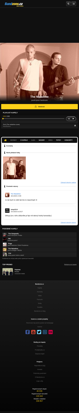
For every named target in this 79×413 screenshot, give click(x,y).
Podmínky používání (39, 373)
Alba (33, 140)
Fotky (58, 140)
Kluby (40, 303)
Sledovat (39, 106)
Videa (50, 140)
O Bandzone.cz (40, 377)
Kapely (40, 288)
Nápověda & (39, 365)
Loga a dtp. (39, 381)
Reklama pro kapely (70, 264)
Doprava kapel (39, 354)
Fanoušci (40, 299)
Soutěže (39, 307)
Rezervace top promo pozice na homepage (39, 323)
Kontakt (39, 369)
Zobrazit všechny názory (68, 222)
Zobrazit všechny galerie (68, 182)
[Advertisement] (39, 25)
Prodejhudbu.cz (40, 350)
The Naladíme (16, 194)
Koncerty (69, 140)
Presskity (40, 346)
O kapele (24, 140)
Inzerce (39, 327)
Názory (42, 140)
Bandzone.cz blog (39, 311)
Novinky (13, 140)
